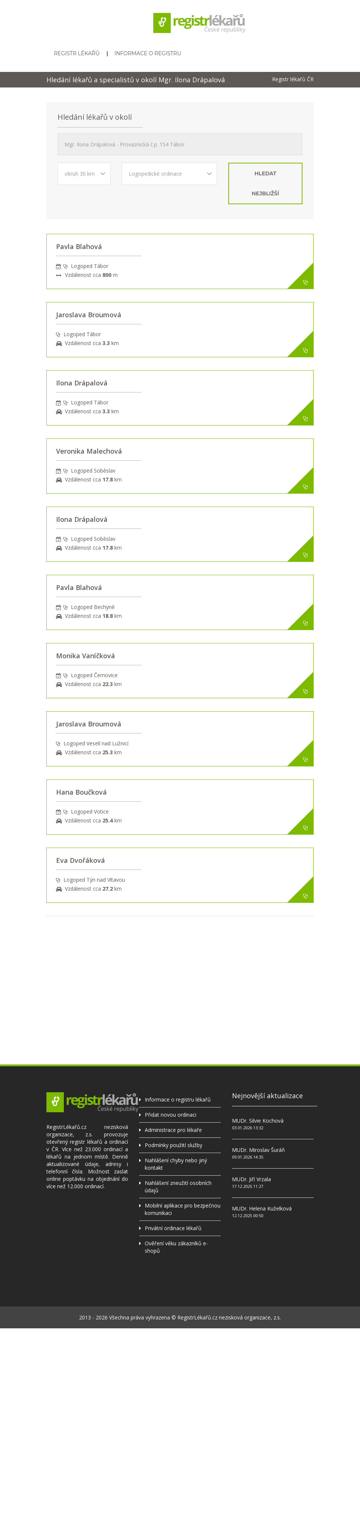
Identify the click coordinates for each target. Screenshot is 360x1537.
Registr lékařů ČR (293, 79)
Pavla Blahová (79, 246)
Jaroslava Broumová (88, 314)
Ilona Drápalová (82, 382)
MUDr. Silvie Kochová (258, 1120)
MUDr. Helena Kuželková (262, 1208)
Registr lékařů (76, 53)
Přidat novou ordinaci (170, 1114)
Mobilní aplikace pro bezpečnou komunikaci (182, 1209)
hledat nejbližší (265, 183)
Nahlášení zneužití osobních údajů (178, 1186)
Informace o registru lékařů (178, 1099)
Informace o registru (147, 53)
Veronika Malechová (89, 451)
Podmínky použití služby (173, 1145)
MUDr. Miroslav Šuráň (258, 1150)
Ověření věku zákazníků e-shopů (176, 1247)
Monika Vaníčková (85, 655)
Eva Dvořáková (80, 860)
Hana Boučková (81, 792)
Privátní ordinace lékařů (173, 1228)
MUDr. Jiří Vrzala (251, 1179)
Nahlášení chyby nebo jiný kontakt (176, 1164)
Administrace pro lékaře (173, 1129)
